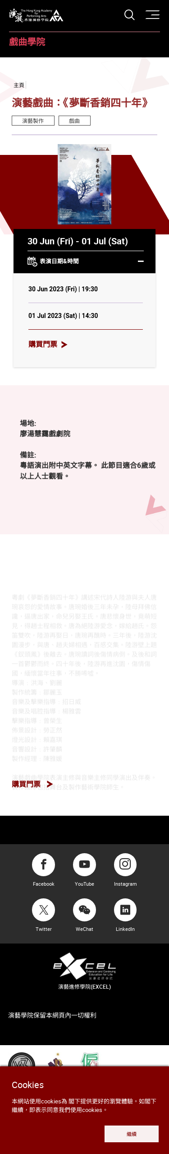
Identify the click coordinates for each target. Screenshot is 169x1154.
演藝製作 (33, 120)
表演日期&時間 (85, 262)
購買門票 (42, 344)
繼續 (132, 1134)
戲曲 (74, 120)
